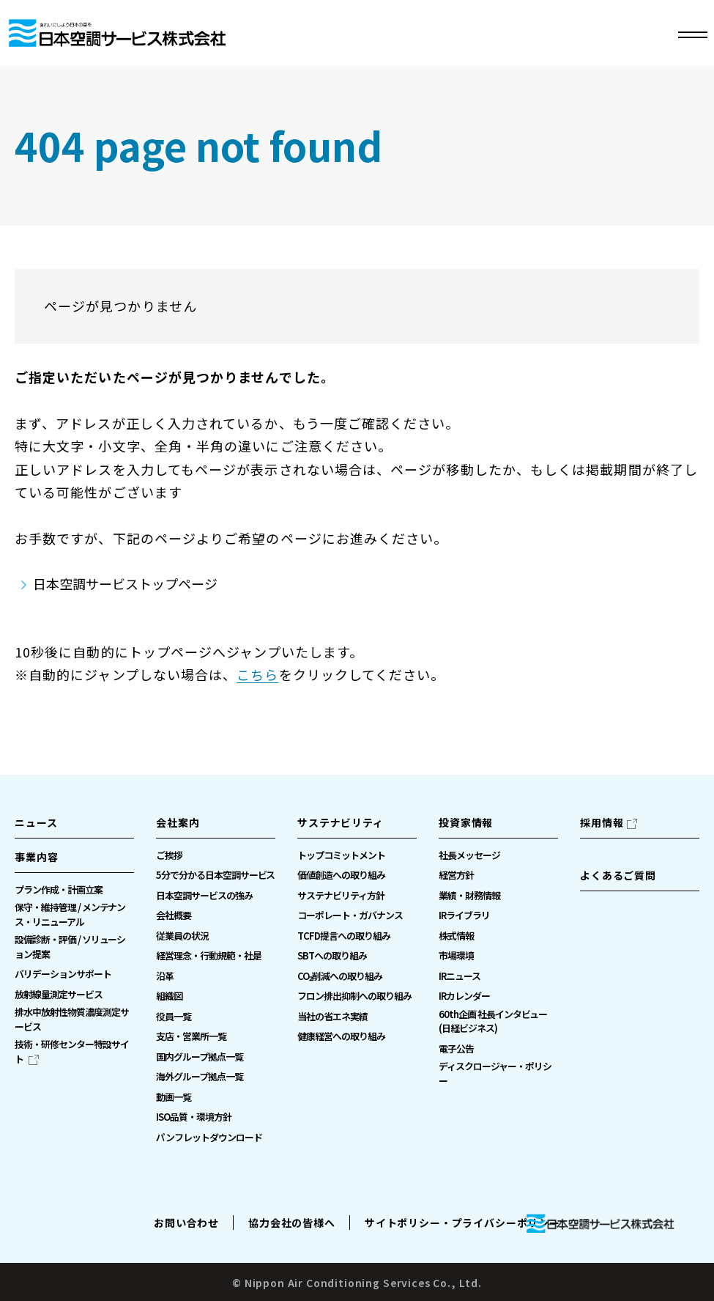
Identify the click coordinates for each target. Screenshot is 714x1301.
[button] (74, 861)
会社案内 (177, 822)
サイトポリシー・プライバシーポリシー (462, 1222)
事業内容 (36, 856)
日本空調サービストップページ (125, 583)
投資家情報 (466, 822)
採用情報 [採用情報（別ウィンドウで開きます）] (601, 822)
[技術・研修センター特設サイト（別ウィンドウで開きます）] (74, 1051)
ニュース (36, 822)
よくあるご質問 (618, 875)
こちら (257, 674)
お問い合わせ (186, 1222)
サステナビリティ (340, 822)
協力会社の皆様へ (291, 1222)
